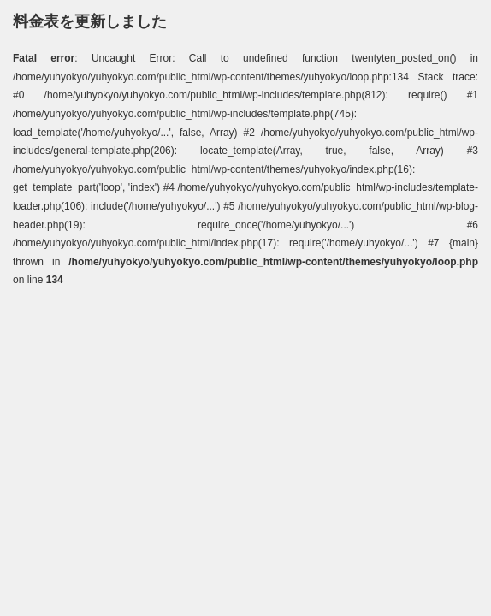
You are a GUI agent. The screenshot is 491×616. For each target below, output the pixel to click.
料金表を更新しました (90, 21)
